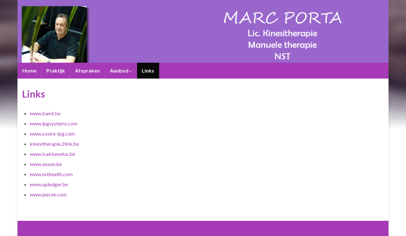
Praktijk (55, 70)
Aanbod (121, 70)
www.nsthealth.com (51, 174)
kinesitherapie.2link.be (54, 144)
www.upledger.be (49, 184)
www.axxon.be (46, 164)
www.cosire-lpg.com (52, 134)
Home (29, 70)
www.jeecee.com (48, 194)
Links (148, 70)
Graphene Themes (76, 228)
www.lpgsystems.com (53, 123)
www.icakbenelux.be (52, 154)
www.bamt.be (45, 113)
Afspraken (87, 70)
